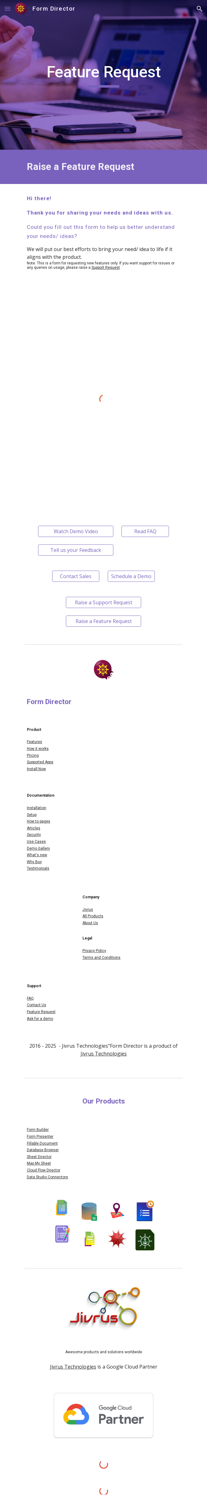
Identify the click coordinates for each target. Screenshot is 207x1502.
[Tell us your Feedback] (75, 550)
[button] (7, 8)
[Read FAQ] (145, 531)
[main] (103, 75)
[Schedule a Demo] (131, 576)
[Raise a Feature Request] (103, 621)
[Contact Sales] (75, 576)
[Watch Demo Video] (75, 531)
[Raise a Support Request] (103, 602)
